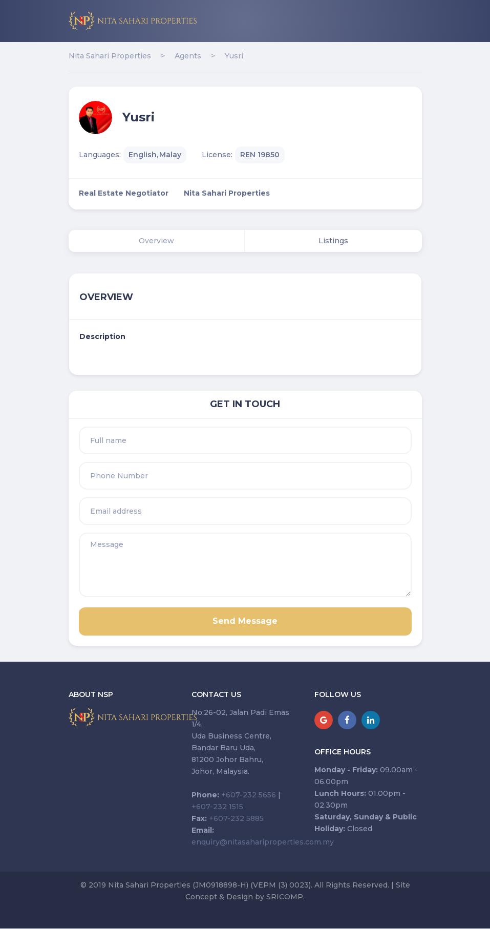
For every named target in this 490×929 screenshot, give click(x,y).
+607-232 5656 (248, 794)
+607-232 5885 (236, 818)
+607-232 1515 (217, 806)
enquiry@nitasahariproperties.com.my (262, 842)
